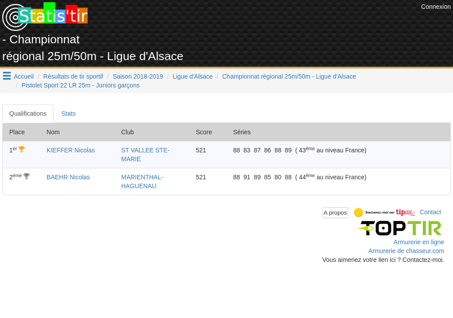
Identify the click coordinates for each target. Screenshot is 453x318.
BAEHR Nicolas (68, 177)
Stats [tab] (68, 113)
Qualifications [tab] (27, 113)
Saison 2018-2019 (138, 76)
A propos (335, 212)
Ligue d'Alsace (193, 76)
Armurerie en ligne (419, 242)
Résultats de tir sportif (73, 76)
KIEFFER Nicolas (70, 150)
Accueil (24, 76)
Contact (430, 212)
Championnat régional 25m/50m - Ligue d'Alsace (289, 76)
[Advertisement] (258, 22)
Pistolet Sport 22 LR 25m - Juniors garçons (81, 85)
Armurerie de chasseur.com (406, 250)
